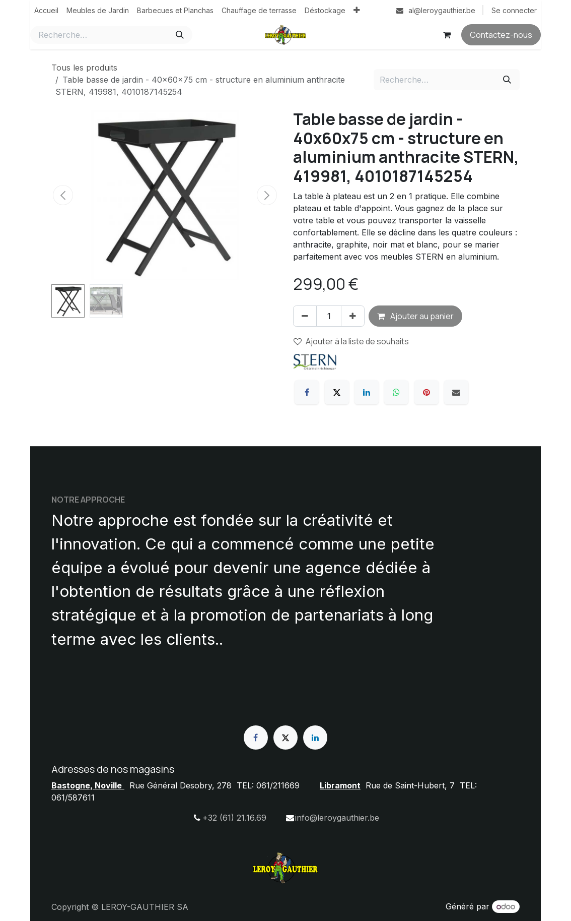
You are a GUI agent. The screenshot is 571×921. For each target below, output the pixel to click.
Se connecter (514, 10)
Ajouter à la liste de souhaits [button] (351, 341)
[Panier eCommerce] (446, 34)
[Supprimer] (305, 316)
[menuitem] (46, 10)
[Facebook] (307, 392)
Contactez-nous (501, 34)
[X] (337, 392)
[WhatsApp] (396, 392)
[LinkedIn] (366, 392)
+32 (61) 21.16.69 (234, 818)
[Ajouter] (353, 316)
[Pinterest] (426, 392)
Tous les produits (84, 68)
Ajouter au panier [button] (415, 316)
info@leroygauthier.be (337, 818)
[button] (62, 195)
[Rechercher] (179, 35)
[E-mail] (456, 392)
